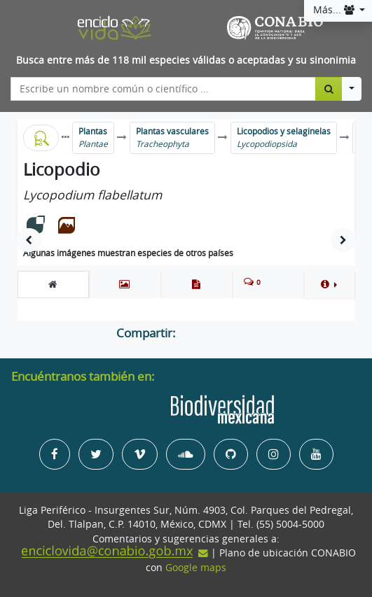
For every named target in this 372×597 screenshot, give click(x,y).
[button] (328, 284)
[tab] (53, 284)
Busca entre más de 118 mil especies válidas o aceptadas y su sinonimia (186, 60)
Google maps (195, 567)
